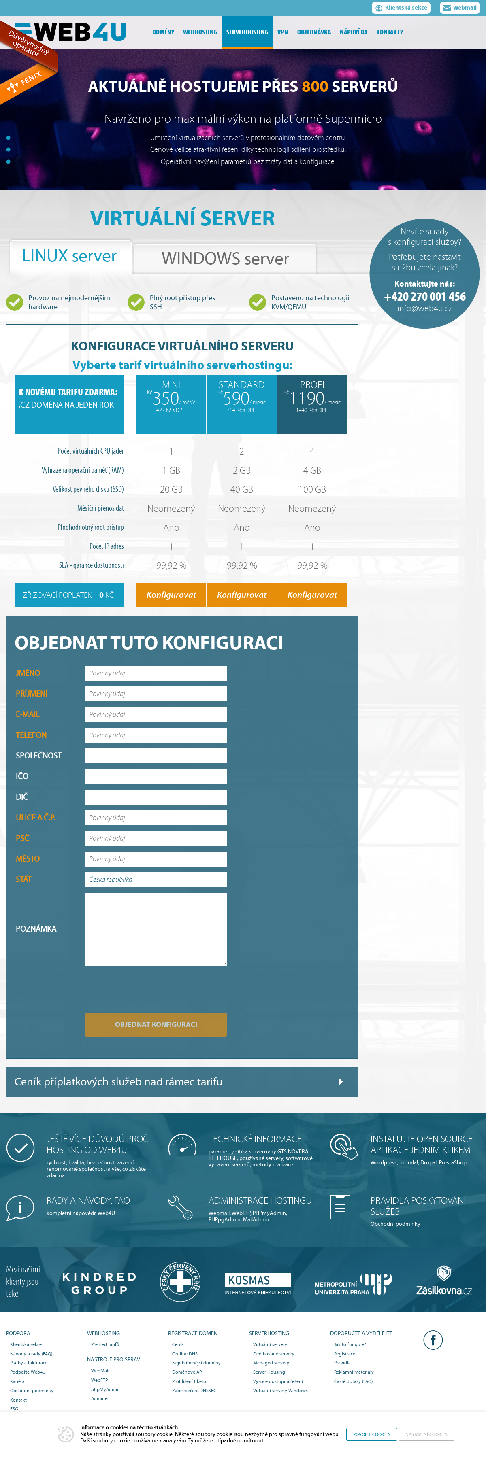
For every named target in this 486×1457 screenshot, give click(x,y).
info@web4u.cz (424, 309)
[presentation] (131, 983)
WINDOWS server (225, 258)
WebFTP (99, 1380)
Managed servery (271, 1363)
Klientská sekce (401, 9)
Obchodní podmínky (425, 1211)
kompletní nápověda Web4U (101, 1206)
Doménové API (187, 1372)
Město (28, 859)
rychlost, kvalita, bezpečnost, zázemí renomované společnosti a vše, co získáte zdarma (101, 1156)
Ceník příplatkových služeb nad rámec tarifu (118, 1082)
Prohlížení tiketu (189, 1381)
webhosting (200, 32)
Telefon (31, 735)
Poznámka (36, 929)
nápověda (353, 32)
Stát (23, 879)
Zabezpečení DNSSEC (194, 1390)
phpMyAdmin (105, 1389)
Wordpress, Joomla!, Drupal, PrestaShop (425, 1150)
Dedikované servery (273, 1354)
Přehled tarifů (105, 1344)
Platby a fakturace (28, 1363)
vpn (282, 32)
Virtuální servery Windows (280, 1390)
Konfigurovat (171, 595)
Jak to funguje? (350, 1344)
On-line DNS (185, 1354)
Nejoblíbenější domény (196, 1363)
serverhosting (247, 32)
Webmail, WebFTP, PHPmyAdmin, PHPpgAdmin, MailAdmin (263, 1209)
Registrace (344, 1354)
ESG (14, 1409)
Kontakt (18, 1400)
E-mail (27, 714)
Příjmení (31, 694)
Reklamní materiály (354, 1372)
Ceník (178, 1344)
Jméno (28, 673)
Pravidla (342, 1363)
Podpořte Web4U (28, 1372)
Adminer (100, 1398)
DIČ (22, 797)
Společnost (39, 755)
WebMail (100, 1371)
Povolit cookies (371, 1434)
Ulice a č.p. (35, 817)
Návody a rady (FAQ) (31, 1354)
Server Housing (269, 1372)
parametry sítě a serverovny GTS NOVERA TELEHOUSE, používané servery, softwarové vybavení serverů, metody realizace (263, 1151)
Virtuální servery (270, 1344)
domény (163, 32)
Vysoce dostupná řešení (278, 1381)
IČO (22, 776)
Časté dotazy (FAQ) (353, 1381)
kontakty (389, 32)
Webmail (460, 9)
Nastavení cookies (426, 1434)
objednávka (314, 32)
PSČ (22, 838)
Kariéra (17, 1381)
